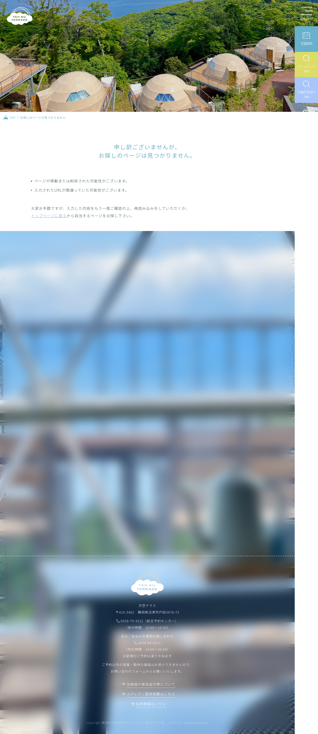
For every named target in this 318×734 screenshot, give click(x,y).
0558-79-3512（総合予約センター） (149, 620)
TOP (12, 117)
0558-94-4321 (149, 642)
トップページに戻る (49, 215)
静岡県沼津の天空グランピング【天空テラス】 (134, 722)
